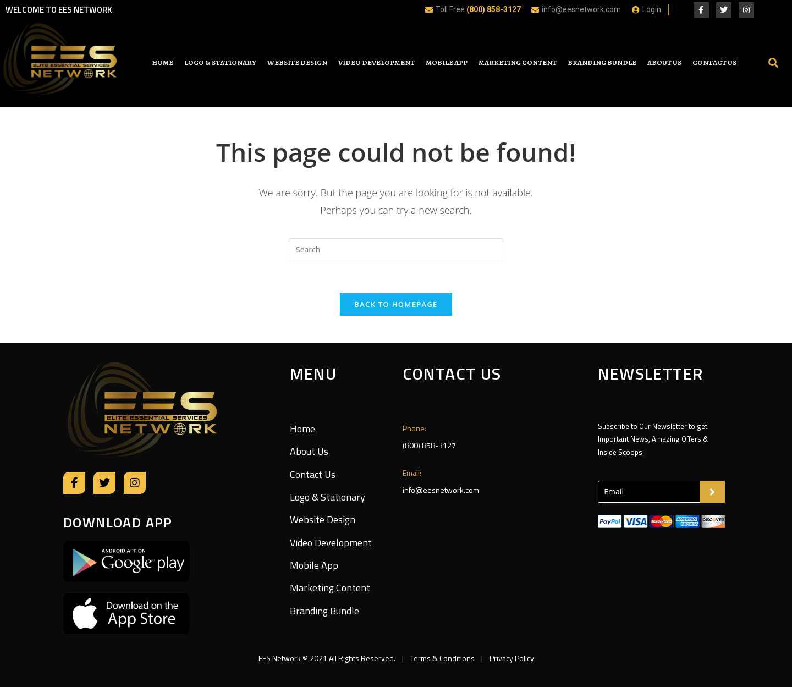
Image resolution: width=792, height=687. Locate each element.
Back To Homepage (395, 304)
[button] (773, 63)
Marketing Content (518, 62)
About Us (664, 62)
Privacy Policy (511, 658)
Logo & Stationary (220, 62)
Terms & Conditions (442, 658)
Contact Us (714, 62)
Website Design (297, 62)
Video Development (376, 62)
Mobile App (447, 62)
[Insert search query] (396, 249)
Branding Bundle (602, 62)
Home (162, 62)
